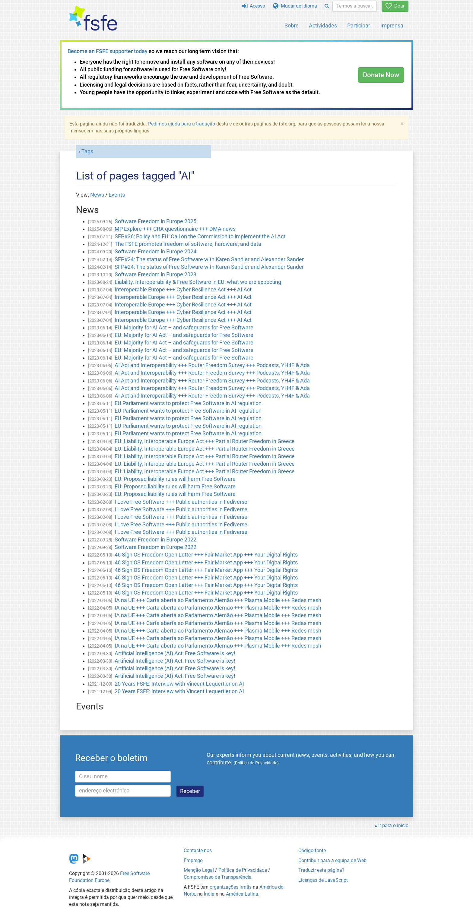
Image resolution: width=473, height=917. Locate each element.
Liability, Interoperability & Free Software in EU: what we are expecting (198, 282)
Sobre (291, 25)
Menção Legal (199, 870)
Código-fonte (312, 850)
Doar (395, 6)
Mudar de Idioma (295, 6)
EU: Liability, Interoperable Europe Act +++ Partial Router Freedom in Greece (205, 441)
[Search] (327, 6)
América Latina (242, 894)
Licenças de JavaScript (323, 880)
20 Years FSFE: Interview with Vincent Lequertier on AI (179, 684)
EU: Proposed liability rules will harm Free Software (175, 479)
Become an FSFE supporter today (108, 51)
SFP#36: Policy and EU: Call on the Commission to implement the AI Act (200, 236)
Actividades (323, 25)
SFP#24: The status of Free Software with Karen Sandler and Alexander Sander (209, 259)
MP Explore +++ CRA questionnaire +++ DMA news (175, 229)
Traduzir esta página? (321, 870)
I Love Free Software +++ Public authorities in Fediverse (181, 502)
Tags (87, 151)
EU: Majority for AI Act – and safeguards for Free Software (184, 328)
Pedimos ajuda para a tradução (181, 124)
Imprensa (391, 25)
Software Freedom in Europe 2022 (155, 540)
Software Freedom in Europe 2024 (155, 252)
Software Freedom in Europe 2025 (155, 221)
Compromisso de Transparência (218, 877)
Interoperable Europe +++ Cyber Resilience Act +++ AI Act (183, 290)
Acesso (253, 6)
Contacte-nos (198, 850)
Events (117, 195)
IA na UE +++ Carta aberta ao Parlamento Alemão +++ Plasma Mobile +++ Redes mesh (218, 600)
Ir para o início (393, 825)
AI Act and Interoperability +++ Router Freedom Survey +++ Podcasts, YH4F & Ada (212, 365)
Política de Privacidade (242, 870)
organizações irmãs (231, 887)
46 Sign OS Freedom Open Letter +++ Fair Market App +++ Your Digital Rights (206, 555)
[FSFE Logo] (93, 18)
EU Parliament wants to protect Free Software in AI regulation (188, 403)
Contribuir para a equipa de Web (332, 860)
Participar (358, 25)
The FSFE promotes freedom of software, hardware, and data (188, 244)
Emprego (193, 860)
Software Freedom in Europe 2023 (155, 274)
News (97, 195)
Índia (209, 894)
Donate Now (381, 75)
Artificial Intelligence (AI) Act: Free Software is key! (175, 653)
